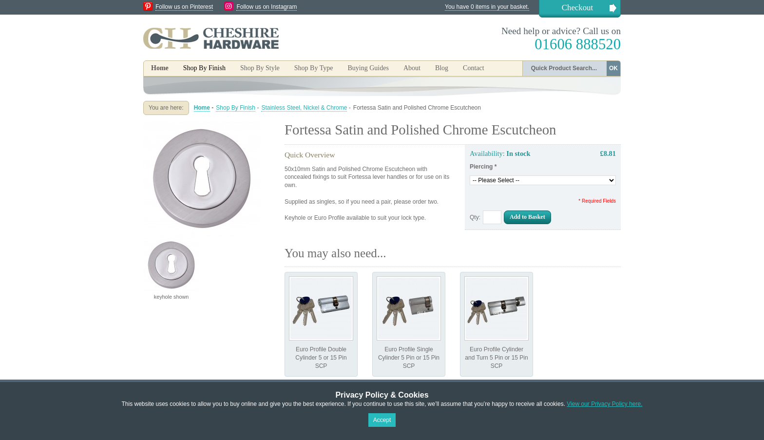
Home (160, 68)
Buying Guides (367, 68)
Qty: (475, 217)
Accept (382, 420)
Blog (441, 68)
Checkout (577, 7)
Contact (473, 68)
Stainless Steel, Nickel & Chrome (304, 107)
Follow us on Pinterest (184, 6)
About (411, 68)
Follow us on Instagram (266, 6)
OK (613, 68)
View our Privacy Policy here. (604, 404)
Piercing (483, 166)
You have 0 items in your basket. (487, 6)
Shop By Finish (235, 107)
